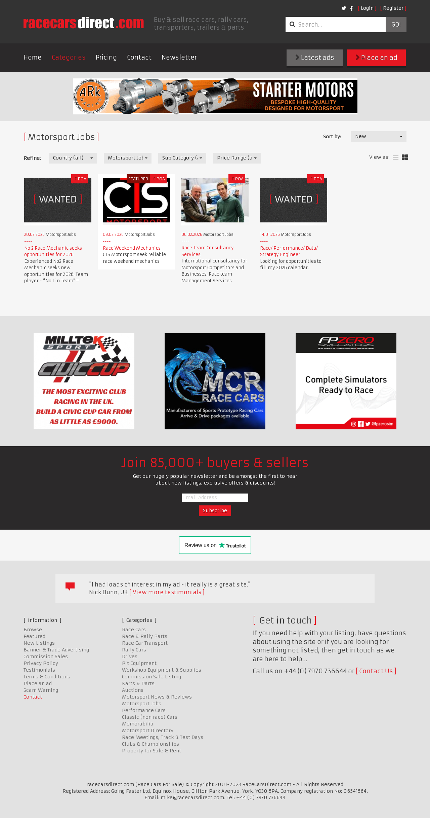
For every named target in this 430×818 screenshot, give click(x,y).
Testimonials (39, 670)
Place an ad (376, 58)
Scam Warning (41, 690)
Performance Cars (144, 710)
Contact (139, 57)
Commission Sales (46, 656)
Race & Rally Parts (144, 636)
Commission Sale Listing (151, 677)
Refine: (32, 158)
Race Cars (134, 630)
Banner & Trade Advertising (56, 650)
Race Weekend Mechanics (132, 248)
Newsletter (179, 57)
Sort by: (332, 137)
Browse (33, 630)
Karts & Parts (138, 683)
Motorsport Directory (147, 730)
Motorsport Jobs (141, 704)
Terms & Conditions (47, 677)
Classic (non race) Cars (149, 717)
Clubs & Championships (150, 744)
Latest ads (314, 58)
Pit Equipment (139, 663)
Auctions (132, 690)
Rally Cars (134, 650)
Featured (34, 636)
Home (33, 57)
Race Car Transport (145, 643)
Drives (129, 656)
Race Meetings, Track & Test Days (162, 737)
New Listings (39, 643)
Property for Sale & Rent (151, 751)
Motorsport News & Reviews (157, 697)
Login (367, 8)
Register (393, 8)
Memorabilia (138, 724)
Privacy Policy (41, 663)
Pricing (106, 57)
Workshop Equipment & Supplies (161, 670)
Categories (69, 57)
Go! (395, 24)
